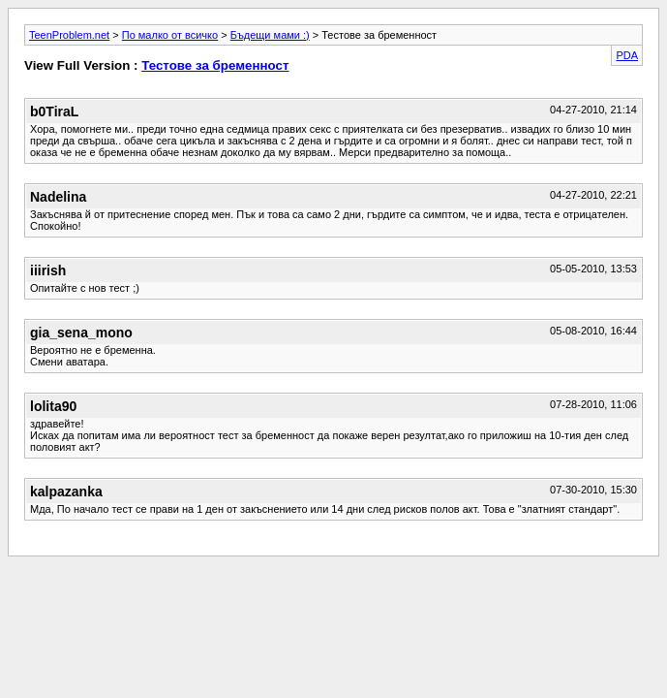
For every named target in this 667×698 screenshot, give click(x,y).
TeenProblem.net (69, 35)
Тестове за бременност (214, 65)
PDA (627, 55)
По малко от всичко (170, 35)
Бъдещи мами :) (270, 35)
